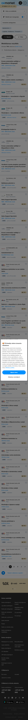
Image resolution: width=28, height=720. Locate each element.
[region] (14, 360)
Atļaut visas (14, 372)
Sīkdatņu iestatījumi (14, 377)
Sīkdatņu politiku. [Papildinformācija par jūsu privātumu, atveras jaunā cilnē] (10, 368)
